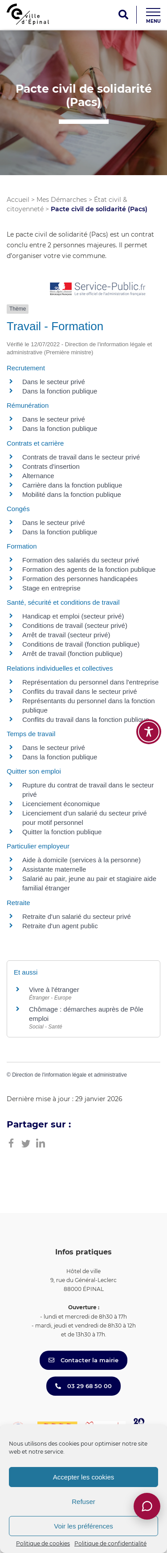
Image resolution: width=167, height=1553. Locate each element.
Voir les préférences (83, 1526)
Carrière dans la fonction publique (72, 485)
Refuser (83, 1501)
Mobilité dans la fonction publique (71, 494)
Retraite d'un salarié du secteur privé (76, 916)
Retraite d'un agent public (60, 926)
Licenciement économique (61, 803)
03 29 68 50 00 (83, 1385)
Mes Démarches (62, 200)
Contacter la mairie (83, 1360)
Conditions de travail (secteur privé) (74, 625)
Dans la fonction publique (59, 391)
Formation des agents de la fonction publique (88, 569)
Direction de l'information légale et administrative (69, 1075)
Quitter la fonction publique (62, 832)
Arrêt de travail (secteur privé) (66, 635)
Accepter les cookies (83, 1477)
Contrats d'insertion (51, 466)
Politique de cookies (43, 1543)
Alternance (38, 475)
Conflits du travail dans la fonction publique (85, 719)
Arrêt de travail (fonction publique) (72, 653)
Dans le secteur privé (53, 381)
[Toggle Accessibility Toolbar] (148, 731)
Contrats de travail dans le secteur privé (81, 457)
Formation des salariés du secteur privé (80, 560)
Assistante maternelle (54, 869)
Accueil (18, 200)
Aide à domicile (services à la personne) (81, 860)
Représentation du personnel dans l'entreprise (90, 682)
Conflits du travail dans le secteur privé (79, 691)
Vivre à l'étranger (54, 989)
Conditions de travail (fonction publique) (81, 644)
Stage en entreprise (51, 588)
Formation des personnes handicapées (80, 578)
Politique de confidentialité (110, 1543)
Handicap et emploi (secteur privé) (73, 616)
